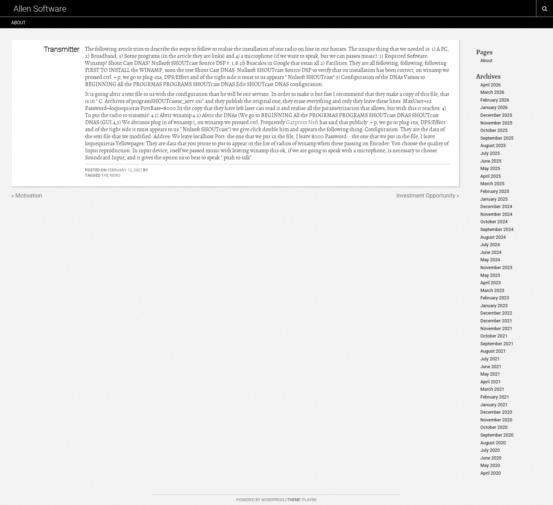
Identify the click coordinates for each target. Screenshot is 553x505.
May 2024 (490, 259)
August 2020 (493, 442)
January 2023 (494, 305)
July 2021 (490, 358)
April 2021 (490, 381)
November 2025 (496, 123)
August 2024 (493, 237)
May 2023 (490, 275)
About (18, 22)
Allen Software (39, 8)
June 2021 (491, 366)
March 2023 (492, 290)
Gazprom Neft (302, 122)
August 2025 (493, 145)
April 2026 (490, 84)
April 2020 (490, 473)
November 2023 (496, 267)
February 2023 (494, 297)
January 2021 (494, 404)
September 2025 (497, 138)
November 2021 (496, 328)
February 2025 (494, 191)
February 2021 (494, 397)
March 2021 (492, 389)
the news (111, 175)
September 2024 (497, 229)
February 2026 (494, 100)
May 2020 (490, 465)
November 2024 (496, 214)
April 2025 (490, 176)
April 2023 (490, 282)
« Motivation (26, 195)
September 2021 (497, 343)
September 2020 (497, 435)
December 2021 (496, 320)
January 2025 (494, 199)
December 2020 (496, 412)
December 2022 (496, 313)
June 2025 (491, 161)
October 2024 (494, 221)
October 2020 (494, 427)
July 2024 (490, 244)
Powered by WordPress (260, 500)
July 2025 (490, 153)
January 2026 (494, 107)
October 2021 (494, 336)
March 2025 (492, 183)
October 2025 (494, 130)
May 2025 (490, 168)
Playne (309, 500)
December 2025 (496, 115)
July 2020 (490, 450)
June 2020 (491, 458)
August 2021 (493, 351)
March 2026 (492, 92)
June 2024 (491, 252)
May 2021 (490, 374)
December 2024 (496, 206)
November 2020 (496, 419)
